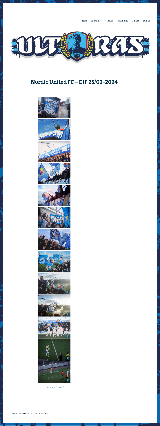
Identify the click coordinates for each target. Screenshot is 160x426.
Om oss (135, 20)
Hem (84, 20)
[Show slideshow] (54, 388)
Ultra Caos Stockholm (18, 413)
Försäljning (122, 20)
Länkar (146, 20)
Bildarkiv (95, 20)
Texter (110, 20)
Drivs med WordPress (39, 413)
